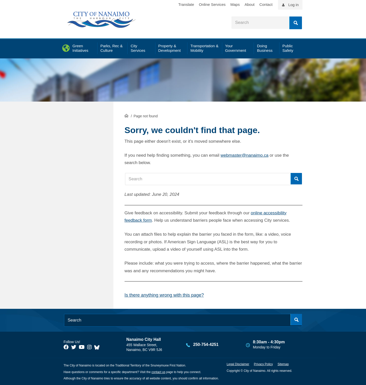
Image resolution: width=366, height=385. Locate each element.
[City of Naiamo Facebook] (66, 347)
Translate (186, 4)
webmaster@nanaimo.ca (244, 155)
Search (295, 23)
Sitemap (283, 364)
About (249, 4)
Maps (235, 4)
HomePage (126, 115)
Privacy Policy (263, 364)
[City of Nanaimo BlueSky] (98, 347)
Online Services (212, 4)
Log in (293, 5)
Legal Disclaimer (238, 364)
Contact (265, 4)
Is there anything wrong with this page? (164, 295)
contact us (158, 372)
